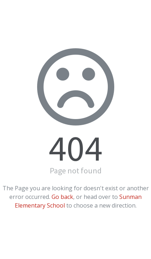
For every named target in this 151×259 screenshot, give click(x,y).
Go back (62, 197)
